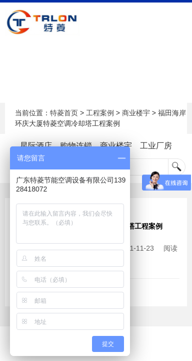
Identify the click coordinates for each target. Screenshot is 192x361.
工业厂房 (156, 145)
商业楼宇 (136, 113)
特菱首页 (64, 113)
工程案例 (100, 113)
